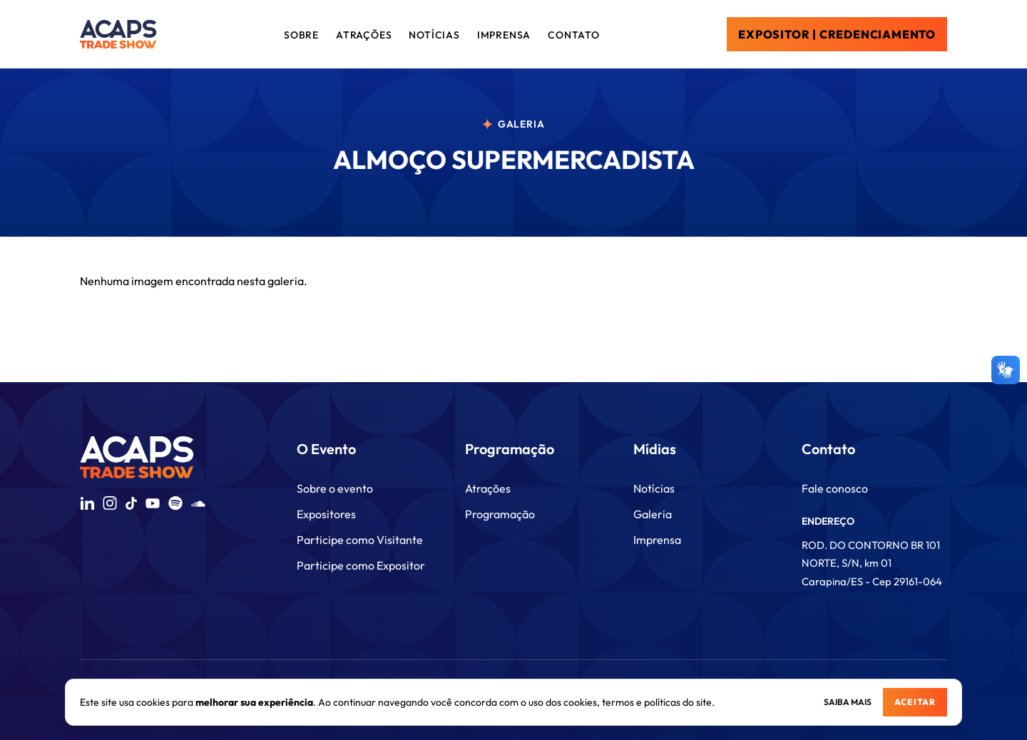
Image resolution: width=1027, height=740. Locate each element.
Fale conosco (835, 488)
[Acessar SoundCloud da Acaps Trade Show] (198, 503)
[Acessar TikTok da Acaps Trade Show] (131, 503)
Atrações (488, 488)
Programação (500, 514)
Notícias (654, 488)
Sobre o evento (335, 488)
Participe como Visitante (360, 540)
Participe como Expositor (361, 565)
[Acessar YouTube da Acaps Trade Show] (152, 503)
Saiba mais (848, 702)
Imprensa (657, 540)
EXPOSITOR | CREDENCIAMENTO (837, 34)
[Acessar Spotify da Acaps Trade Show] (175, 503)
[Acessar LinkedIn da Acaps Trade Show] (87, 503)
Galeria (652, 514)
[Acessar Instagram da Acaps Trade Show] (110, 503)
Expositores (326, 514)
